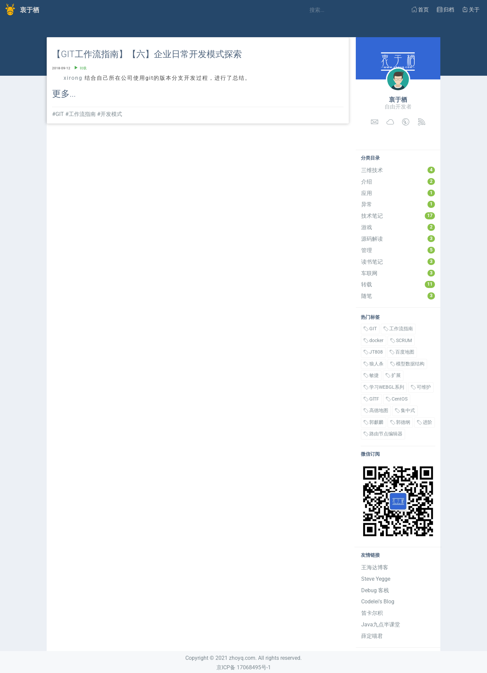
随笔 (398, 295)
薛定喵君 (372, 636)
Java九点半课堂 (380, 624)
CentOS (397, 399)
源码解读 (398, 238)
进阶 (424, 422)
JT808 (373, 352)
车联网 (398, 273)
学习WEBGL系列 (384, 387)
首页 (420, 9)
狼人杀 (374, 364)
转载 (398, 284)
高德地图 (376, 410)
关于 (471, 9)
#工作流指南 (80, 114)
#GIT (58, 114)
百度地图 (402, 352)
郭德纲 (400, 422)
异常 (398, 204)
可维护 (421, 387)
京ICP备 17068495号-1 (243, 667)
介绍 (398, 181)
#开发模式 (109, 114)
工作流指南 (398, 329)
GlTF (371, 399)
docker (374, 340)
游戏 (398, 227)
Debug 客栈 (375, 590)
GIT (370, 329)
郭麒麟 (374, 422)
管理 (398, 250)
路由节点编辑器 (383, 434)
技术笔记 (398, 215)
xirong (73, 78)
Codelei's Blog (377, 601)
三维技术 (398, 170)
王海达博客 (374, 567)
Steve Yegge (375, 579)
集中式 (405, 410)
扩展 (393, 375)
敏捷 (371, 375)
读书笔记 (398, 261)
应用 (398, 193)
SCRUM (401, 340)
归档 (445, 9)
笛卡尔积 (372, 613)
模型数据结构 (407, 364)
